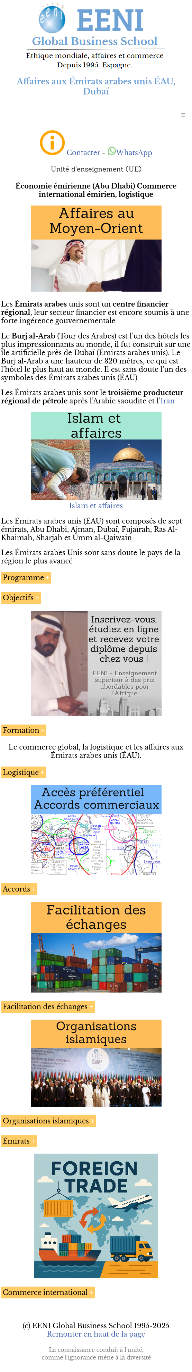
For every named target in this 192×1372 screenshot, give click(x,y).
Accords (16, 889)
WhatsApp (130, 153)
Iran (168, 401)
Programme (23, 578)
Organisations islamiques (46, 1121)
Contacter (83, 153)
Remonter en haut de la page (96, 1334)
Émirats (16, 1141)
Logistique (21, 772)
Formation (21, 730)
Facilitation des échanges (45, 1007)
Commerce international (45, 1292)
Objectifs (18, 598)
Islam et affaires (96, 506)
